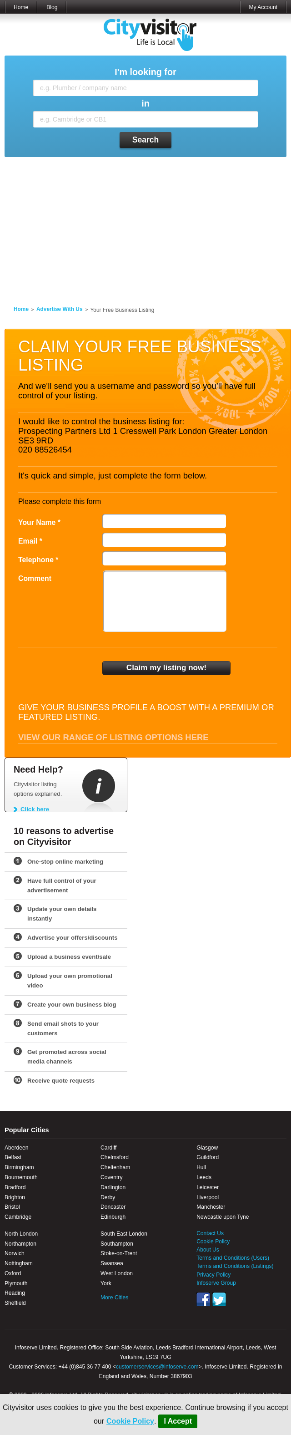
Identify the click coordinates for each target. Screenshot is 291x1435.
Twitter (219, 1299)
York (105, 1283)
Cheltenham (115, 1167)
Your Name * (39, 522)
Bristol (12, 1207)
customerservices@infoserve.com (157, 1367)
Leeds (203, 1177)
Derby (107, 1197)
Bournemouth (21, 1177)
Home (21, 7)
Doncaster (112, 1207)
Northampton (20, 1244)
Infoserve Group (216, 1283)
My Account (263, 7)
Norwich (15, 1253)
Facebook (203, 1299)
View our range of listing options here (113, 737)
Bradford (15, 1187)
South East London (123, 1234)
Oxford (13, 1273)
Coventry (111, 1177)
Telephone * (38, 560)
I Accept (178, 1421)
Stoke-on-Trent (118, 1253)
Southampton (116, 1244)
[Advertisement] (145, 226)
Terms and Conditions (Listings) (234, 1266)
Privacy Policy (213, 1275)
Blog (51, 7)
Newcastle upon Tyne (222, 1217)
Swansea (111, 1263)
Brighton (15, 1197)
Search (145, 139)
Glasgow (207, 1148)
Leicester (207, 1187)
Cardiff (108, 1148)
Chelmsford (114, 1157)
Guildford (207, 1157)
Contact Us (210, 1233)
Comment (34, 578)
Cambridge (18, 1217)
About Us (207, 1250)
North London (21, 1234)
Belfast (13, 1157)
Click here (34, 809)
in (145, 103)
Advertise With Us (59, 309)
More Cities (114, 1297)
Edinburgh (112, 1217)
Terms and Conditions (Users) (232, 1258)
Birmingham (19, 1167)
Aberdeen (16, 1148)
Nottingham (19, 1263)
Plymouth (16, 1283)
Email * (30, 541)
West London (116, 1273)
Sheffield (15, 1303)
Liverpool (207, 1197)
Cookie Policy (130, 1421)
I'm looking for (145, 72)
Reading (15, 1293)
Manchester (210, 1207)
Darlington (112, 1187)
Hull (201, 1167)
